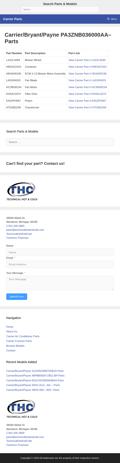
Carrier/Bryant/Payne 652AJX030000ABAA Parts (35, 380)
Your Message (14, 273)
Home (9, 326)
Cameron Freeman (17, 237)
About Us (11, 331)
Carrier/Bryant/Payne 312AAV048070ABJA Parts (35, 370)
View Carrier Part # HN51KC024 (87, 66)
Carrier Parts (12, 19)
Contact (10, 350)
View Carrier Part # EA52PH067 (87, 100)
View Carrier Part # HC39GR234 (87, 87)
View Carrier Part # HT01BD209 (87, 107)
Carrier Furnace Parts (19, 341)
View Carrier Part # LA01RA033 (87, 80)
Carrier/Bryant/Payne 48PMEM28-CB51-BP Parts (35, 375)
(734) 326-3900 (15, 225)
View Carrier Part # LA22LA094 (86, 60)
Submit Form (17, 296)
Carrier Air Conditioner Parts (23, 336)
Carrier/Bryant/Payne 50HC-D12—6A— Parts (33, 385)
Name (9, 245)
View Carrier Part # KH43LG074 (87, 93)
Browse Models (15, 345)
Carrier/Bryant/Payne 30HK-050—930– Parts (32, 389)
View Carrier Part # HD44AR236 (87, 73)
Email (9, 257)
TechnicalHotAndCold (19, 233)
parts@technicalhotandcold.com (25, 229)
